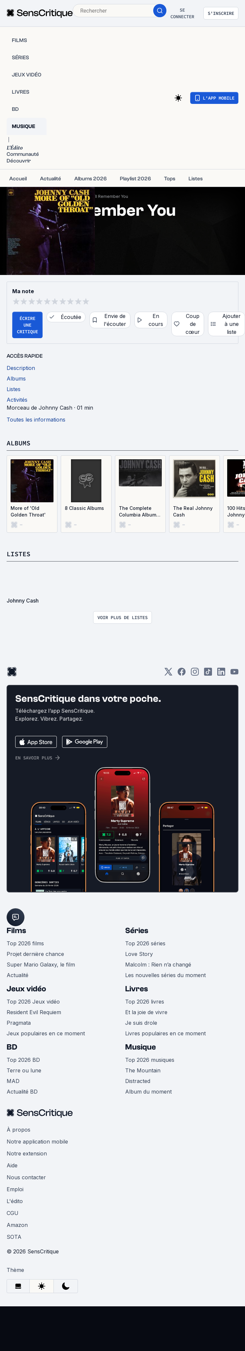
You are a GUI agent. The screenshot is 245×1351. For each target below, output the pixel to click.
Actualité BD (22, 1091)
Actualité (17, 975)
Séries (136, 930)
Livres (136, 988)
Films (16, 930)
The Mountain (142, 1070)
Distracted (137, 1081)
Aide (12, 1165)
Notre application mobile (37, 1141)
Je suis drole (141, 1022)
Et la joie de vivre (146, 1012)
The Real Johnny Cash (193, 511)
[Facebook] (182, 674)
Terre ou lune (24, 1070)
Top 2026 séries (145, 943)
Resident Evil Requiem (34, 1012)
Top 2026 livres (144, 1001)
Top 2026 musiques (149, 1060)
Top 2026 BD (23, 1060)
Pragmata (19, 1022)
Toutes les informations (36, 419)
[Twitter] (168, 674)
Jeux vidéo (26, 988)
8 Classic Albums (84, 508)
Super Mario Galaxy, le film (41, 964)
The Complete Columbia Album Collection (137, 511)
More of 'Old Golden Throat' (28, 511)
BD (12, 1047)
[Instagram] (195, 674)
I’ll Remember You (110, 196)
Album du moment (148, 1091)
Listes (18, 554)
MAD (13, 1081)
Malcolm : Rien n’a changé (158, 964)
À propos (18, 1129)
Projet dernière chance (35, 954)
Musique (140, 1047)
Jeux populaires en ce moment (46, 1033)
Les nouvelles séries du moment (165, 975)
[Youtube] (234, 674)
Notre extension (27, 1153)
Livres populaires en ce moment (165, 1033)
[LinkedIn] (221, 674)
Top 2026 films (25, 943)
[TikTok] (208, 674)
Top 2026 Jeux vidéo (33, 1001)
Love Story (139, 954)
